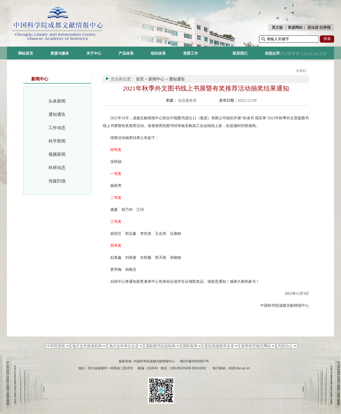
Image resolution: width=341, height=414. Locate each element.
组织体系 (158, 53)
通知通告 (57, 114)
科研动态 (57, 167)
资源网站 (295, 27)
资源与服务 (59, 53)
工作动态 (57, 127)
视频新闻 (57, 154)
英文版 (277, 27)
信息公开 (272, 53)
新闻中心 (156, 79)
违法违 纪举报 (319, 27)
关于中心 (93, 53)
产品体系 (126, 53)
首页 (140, 79)
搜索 (327, 38)
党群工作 (190, 53)
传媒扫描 (57, 181)
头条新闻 (57, 101)
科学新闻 (57, 141)
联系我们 (240, 53)
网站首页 (25, 53)
